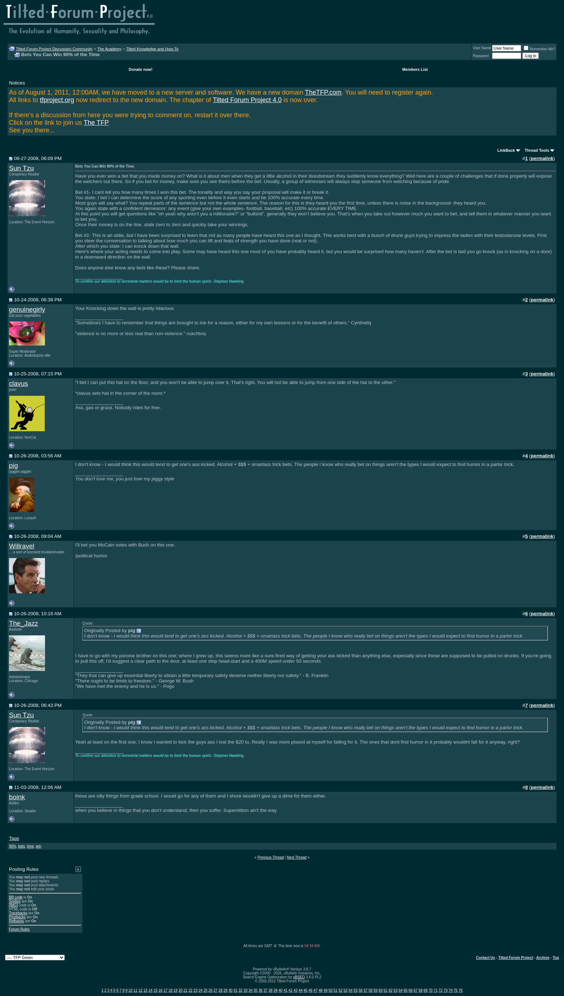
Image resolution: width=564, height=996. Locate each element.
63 (395, 990)
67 (416, 990)
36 (261, 990)
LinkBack (506, 150)
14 (151, 990)
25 (206, 990)
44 (301, 990)
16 (161, 990)
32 (240, 990)
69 (426, 990)
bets (21, 846)
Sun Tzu (21, 168)
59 (375, 990)
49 (325, 990)
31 (235, 990)
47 (316, 990)
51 (335, 990)
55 (356, 990)
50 (330, 990)
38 (270, 990)
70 (430, 990)
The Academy (109, 49)
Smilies (15, 901)
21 (185, 990)
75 (456, 990)
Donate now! (141, 69)
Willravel (21, 546)
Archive (543, 958)
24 (201, 990)
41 (285, 990)
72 (440, 990)
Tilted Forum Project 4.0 (247, 100)
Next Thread (296, 857)
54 (350, 990)
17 (165, 990)
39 (275, 990)
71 (435, 990)
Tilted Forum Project (515, 958)
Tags (14, 838)
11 (135, 990)
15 (156, 990)
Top (555, 958)
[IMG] (13, 905)
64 (400, 990)
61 (385, 990)
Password (481, 56)
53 (345, 990)
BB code (16, 897)
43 (295, 990)
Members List (415, 69)
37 (266, 990)
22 (190, 990)
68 (421, 990)
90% (12, 846)
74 (450, 990)
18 (170, 990)
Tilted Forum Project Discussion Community (54, 49)
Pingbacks (17, 917)
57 (366, 990)
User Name (482, 48)
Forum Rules (19, 929)
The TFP (96, 122)
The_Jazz (23, 623)
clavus (18, 383)
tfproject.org (57, 100)
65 (406, 990)
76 (461, 990)
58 (371, 990)
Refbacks (16, 921)
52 (340, 990)
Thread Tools (537, 150)
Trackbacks (18, 913)
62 (390, 990)
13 (145, 990)
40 (280, 990)
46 (311, 990)
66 (411, 990)
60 (380, 990)
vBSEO (299, 977)
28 (220, 990)
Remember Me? (539, 49)
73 (445, 990)
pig (13, 465)
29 (225, 990)
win (38, 846)
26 (211, 990)
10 (130, 990)
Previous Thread (271, 857)
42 (290, 990)
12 (140, 990)
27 (215, 990)
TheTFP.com (323, 92)
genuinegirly (27, 309)
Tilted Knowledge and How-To (152, 49)
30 (230, 990)
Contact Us (485, 958)
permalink (542, 158)
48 (321, 990)
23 (195, 990)
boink (17, 797)
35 (256, 990)
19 (175, 990)
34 (251, 990)
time (30, 846)
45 (306, 990)
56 (361, 990)
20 (180, 990)
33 (245, 990)
